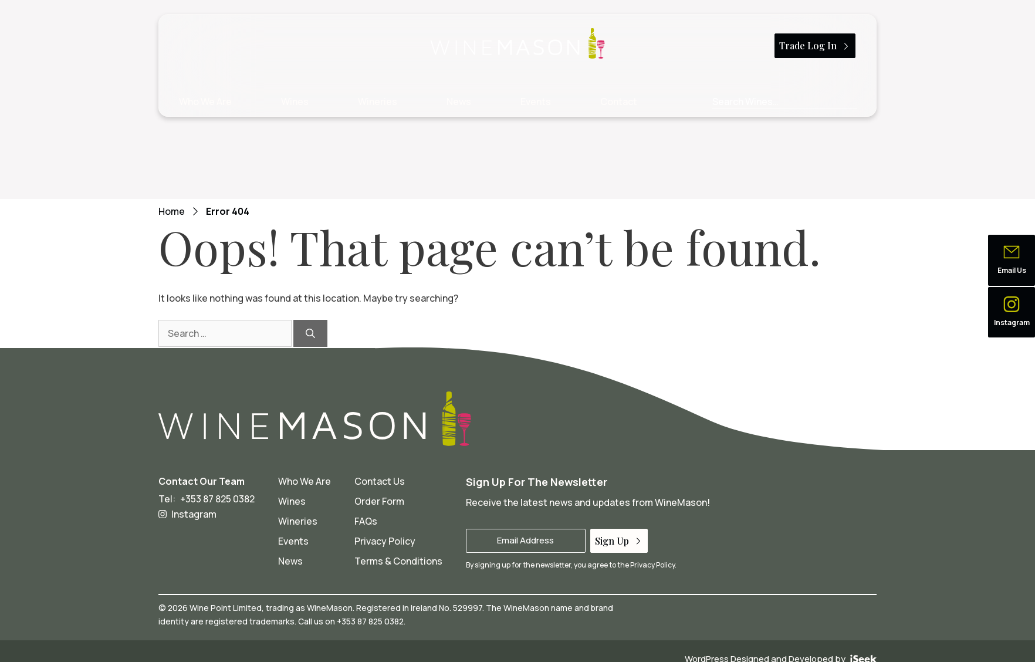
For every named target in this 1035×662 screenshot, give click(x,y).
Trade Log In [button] (815, 45)
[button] (1011, 260)
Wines (295, 101)
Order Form (379, 501)
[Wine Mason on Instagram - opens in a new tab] (206, 514)
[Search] (310, 333)
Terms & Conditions (398, 561)
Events (535, 101)
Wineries (377, 101)
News (459, 101)
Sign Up (619, 541)
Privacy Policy (384, 541)
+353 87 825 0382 (217, 498)
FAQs (365, 521)
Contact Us (379, 481)
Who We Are (205, 101)
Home (171, 211)
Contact (618, 101)
